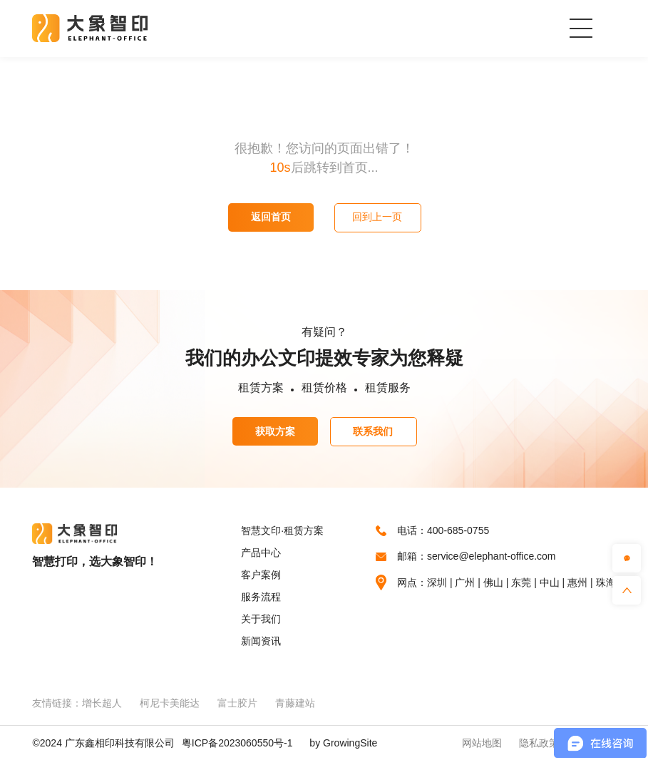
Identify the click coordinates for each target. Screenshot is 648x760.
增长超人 (102, 703)
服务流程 (261, 596)
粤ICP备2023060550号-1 (237, 743)
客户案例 (261, 574)
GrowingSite (350, 743)
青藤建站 (295, 703)
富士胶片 (237, 703)
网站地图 (482, 743)
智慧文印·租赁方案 (282, 530)
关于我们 (261, 619)
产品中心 (261, 552)
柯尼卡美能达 (170, 703)
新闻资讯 (261, 641)
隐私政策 (539, 743)
